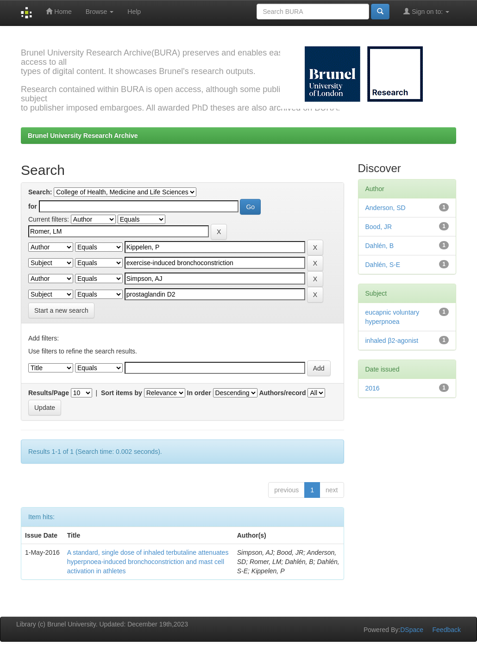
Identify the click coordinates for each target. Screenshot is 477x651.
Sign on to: (426, 11)
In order (199, 393)
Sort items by (121, 393)
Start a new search (61, 310)
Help (134, 11)
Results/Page (48, 393)
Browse (100, 11)
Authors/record (282, 393)
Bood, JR (378, 226)
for (32, 206)
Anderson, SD (385, 207)
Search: (40, 192)
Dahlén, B (379, 245)
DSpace (411, 629)
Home (58, 11)
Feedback (447, 629)
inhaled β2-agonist (392, 340)
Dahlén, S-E (382, 264)
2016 (372, 388)
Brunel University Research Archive (83, 135)
